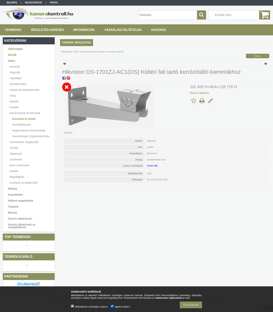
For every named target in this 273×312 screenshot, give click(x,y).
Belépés (12, 2)
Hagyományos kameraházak (28, 130)
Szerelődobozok (21, 124)
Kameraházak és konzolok (93, 52)
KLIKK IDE (152, 166)
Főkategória (66, 52)
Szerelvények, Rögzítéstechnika (30, 136)
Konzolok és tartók (24, 118)
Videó (76, 52)
